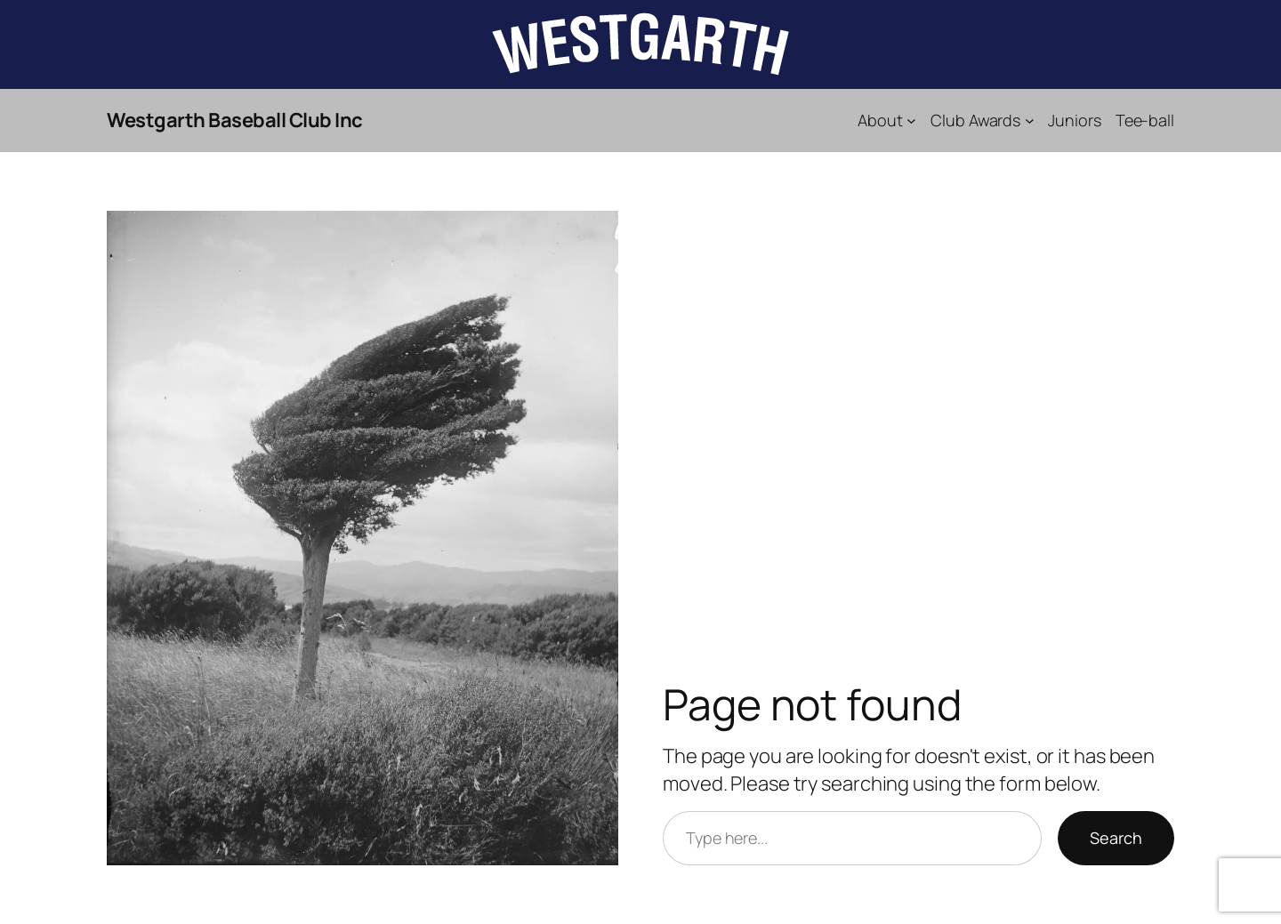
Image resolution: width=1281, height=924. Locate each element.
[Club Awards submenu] (1030, 120)
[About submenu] (911, 120)
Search (1116, 837)
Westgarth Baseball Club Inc (235, 120)
